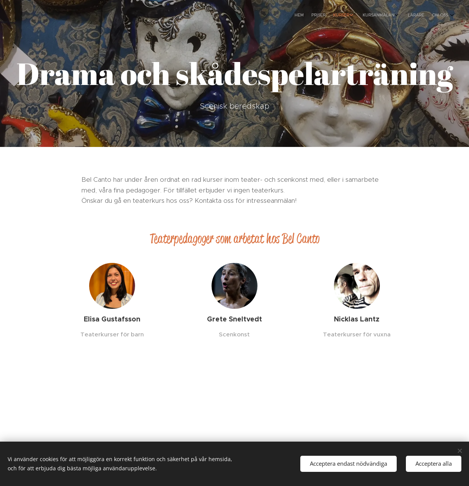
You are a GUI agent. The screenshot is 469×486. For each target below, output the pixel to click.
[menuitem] (399, 15)
